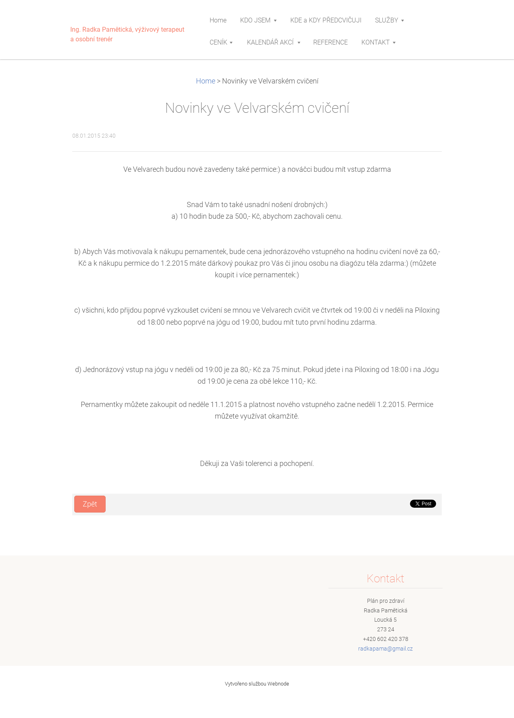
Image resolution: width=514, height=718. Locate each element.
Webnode (278, 684)
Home (205, 81)
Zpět (90, 504)
